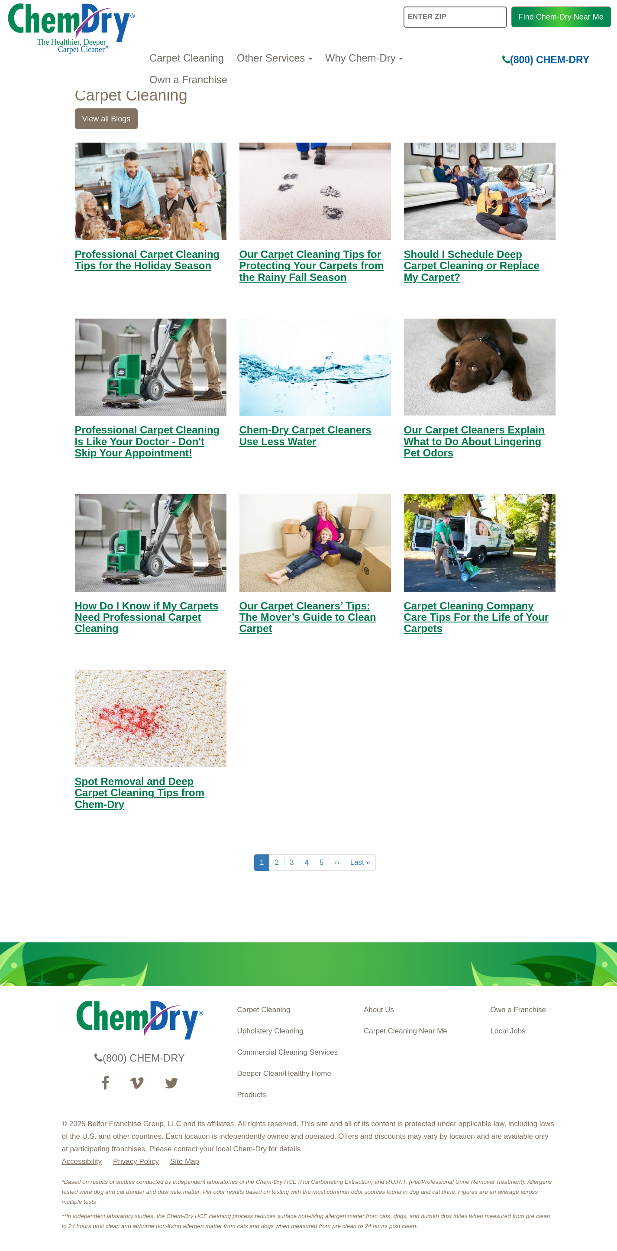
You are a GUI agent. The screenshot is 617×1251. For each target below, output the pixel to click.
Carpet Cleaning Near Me (405, 1031)
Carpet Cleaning (186, 58)
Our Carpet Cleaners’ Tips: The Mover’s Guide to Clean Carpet (307, 617)
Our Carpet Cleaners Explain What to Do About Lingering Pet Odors (474, 441)
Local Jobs (508, 1031)
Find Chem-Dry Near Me (561, 17)
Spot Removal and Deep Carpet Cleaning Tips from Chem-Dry (140, 792)
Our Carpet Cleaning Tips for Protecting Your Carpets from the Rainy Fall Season (311, 265)
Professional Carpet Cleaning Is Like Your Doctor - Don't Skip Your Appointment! (147, 441)
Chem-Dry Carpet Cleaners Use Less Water (305, 435)
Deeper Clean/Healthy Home (284, 1073)
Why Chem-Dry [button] (364, 58)
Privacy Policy (136, 1161)
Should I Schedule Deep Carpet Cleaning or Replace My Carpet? (471, 265)
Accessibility (82, 1161)
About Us (379, 1010)
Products (251, 1095)
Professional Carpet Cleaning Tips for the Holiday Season (147, 259)
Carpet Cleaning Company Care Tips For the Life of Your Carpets (476, 617)
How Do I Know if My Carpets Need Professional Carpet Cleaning (147, 617)
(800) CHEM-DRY (545, 59)
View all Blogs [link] (106, 118)
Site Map (184, 1161)
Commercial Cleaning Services (287, 1052)
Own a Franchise (188, 79)
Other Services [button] (274, 58)
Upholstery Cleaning (270, 1031)
